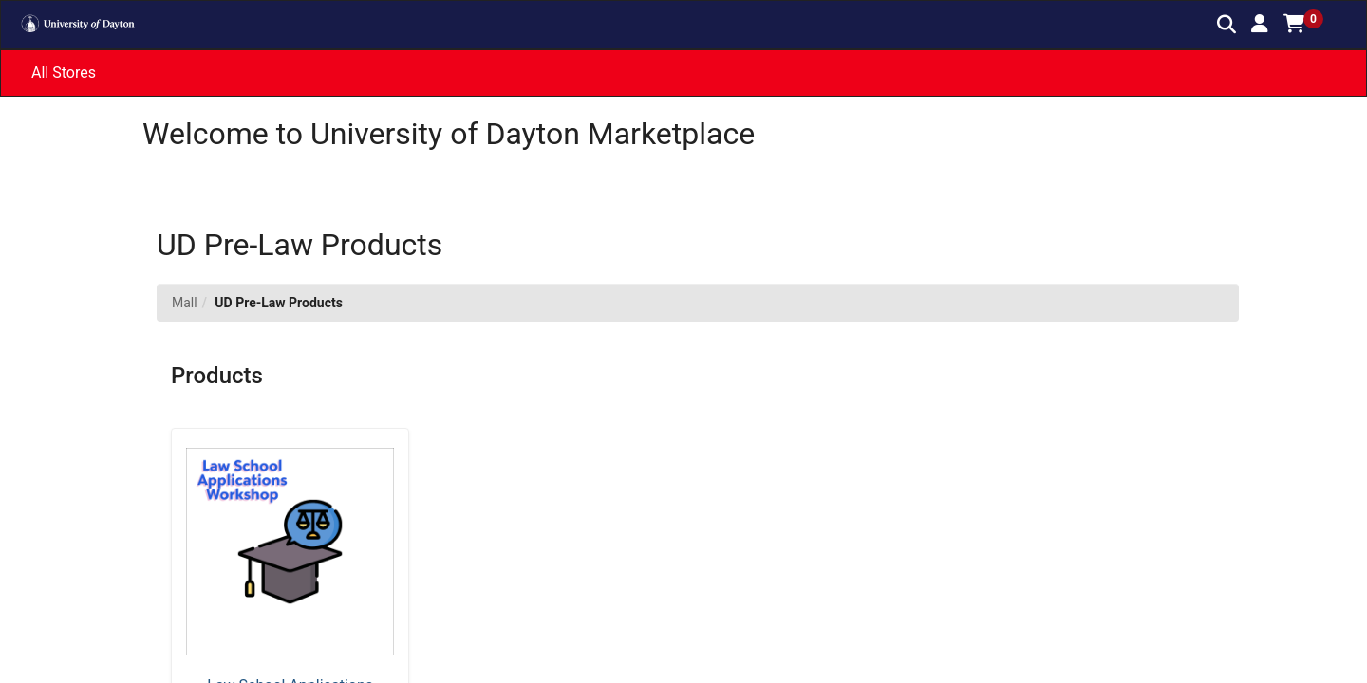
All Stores (63, 73)
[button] (1260, 24)
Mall (184, 302)
